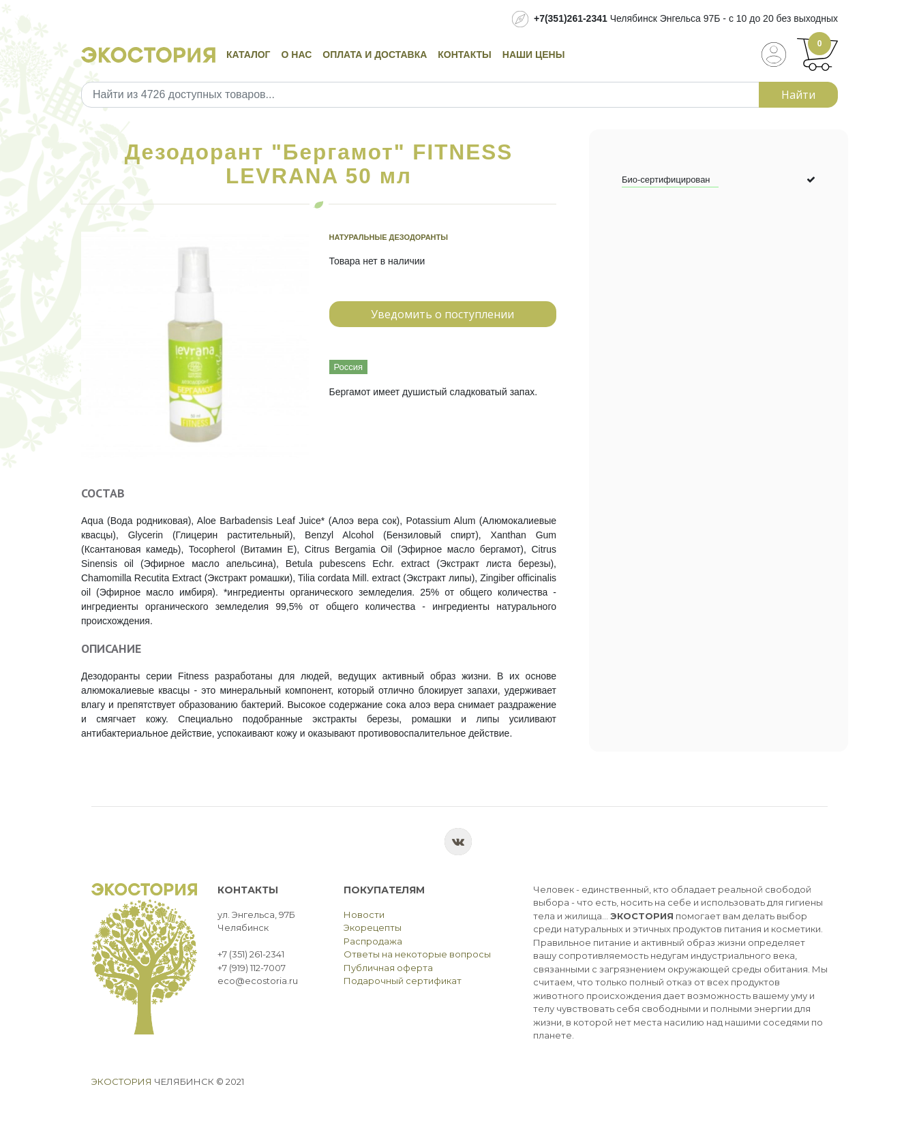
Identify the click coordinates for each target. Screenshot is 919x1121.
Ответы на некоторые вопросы (417, 954)
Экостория (121, 1081)
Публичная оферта (388, 967)
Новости (364, 914)
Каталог (248, 54)
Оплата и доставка (374, 54)
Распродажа (373, 941)
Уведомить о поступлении (442, 314)
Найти (798, 94)
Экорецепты (373, 927)
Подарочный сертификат (403, 980)
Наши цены (533, 54)
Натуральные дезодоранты (389, 237)
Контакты (464, 54)
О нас (297, 54)
